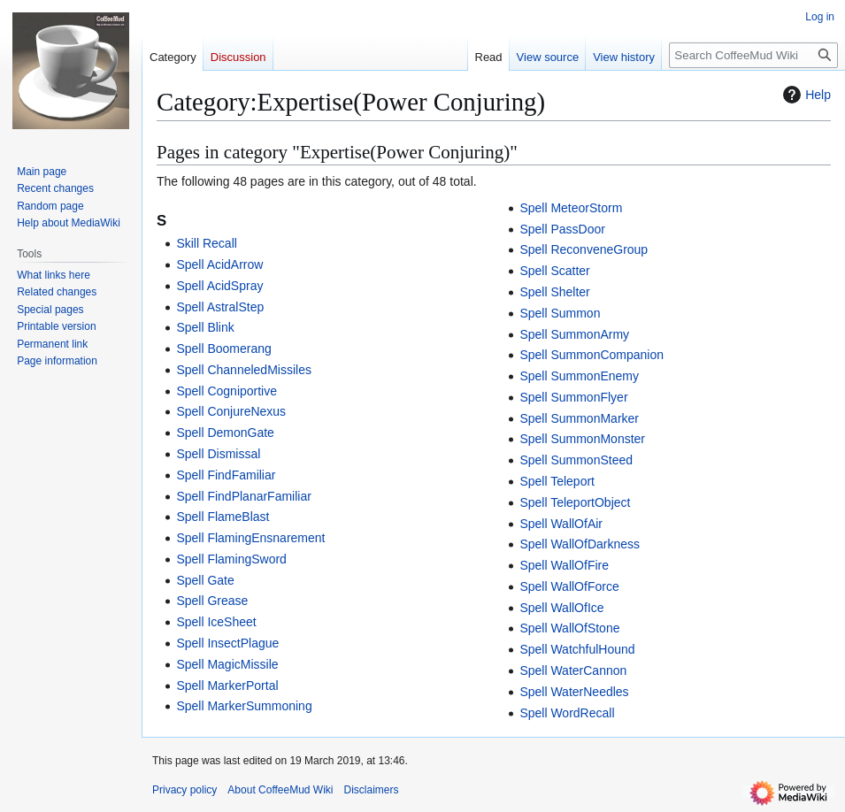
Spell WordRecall (566, 713)
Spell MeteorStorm (570, 208)
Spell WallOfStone (569, 628)
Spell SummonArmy (574, 334)
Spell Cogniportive (226, 391)
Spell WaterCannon (572, 670)
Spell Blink (205, 327)
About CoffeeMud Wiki (280, 790)
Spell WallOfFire (564, 565)
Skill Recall (206, 243)
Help (805, 94)
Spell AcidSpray (219, 286)
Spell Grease (212, 601)
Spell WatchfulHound (576, 649)
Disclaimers (371, 790)
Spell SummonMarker (579, 418)
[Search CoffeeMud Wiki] (753, 55)
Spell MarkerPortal (227, 685)
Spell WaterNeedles (573, 692)
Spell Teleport (557, 481)
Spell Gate (205, 580)
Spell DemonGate (225, 432)
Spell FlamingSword (231, 559)
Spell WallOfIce (561, 608)
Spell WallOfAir (561, 524)
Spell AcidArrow (219, 264)
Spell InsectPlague (227, 643)
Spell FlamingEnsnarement (250, 538)
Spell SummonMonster (582, 439)
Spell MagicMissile (227, 664)
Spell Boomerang (223, 348)
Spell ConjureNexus (231, 411)
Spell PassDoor (562, 229)
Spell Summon (559, 313)
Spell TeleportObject (574, 502)
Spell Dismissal (218, 454)
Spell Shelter (554, 292)
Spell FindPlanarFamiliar (243, 496)
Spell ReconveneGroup (583, 249)
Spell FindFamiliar (225, 475)
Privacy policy (184, 790)
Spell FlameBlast (222, 516)
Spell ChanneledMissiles (243, 370)
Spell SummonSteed (576, 460)
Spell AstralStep (220, 307)
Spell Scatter (554, 271)
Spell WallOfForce (568, 586)
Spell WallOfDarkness (579, 544)
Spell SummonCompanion (591, 355)
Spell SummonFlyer (573, 397)
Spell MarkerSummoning (243, 706)
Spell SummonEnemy (579, 376)
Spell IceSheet (216, 622)
